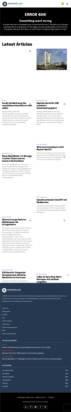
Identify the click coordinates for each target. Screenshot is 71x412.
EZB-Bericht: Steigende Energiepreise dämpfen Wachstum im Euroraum (14, 275)
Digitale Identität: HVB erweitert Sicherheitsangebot (23, 353)
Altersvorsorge (7, 217)
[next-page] (67, 275)
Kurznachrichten (42, 100)
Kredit (4, 100)
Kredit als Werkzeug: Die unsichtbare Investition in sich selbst (17, 105)
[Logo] (12, 4)
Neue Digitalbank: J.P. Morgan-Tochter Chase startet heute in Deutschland (17, 158)
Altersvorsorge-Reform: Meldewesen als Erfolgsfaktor (14, 222)
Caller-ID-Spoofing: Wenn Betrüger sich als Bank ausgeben (49, 279)
